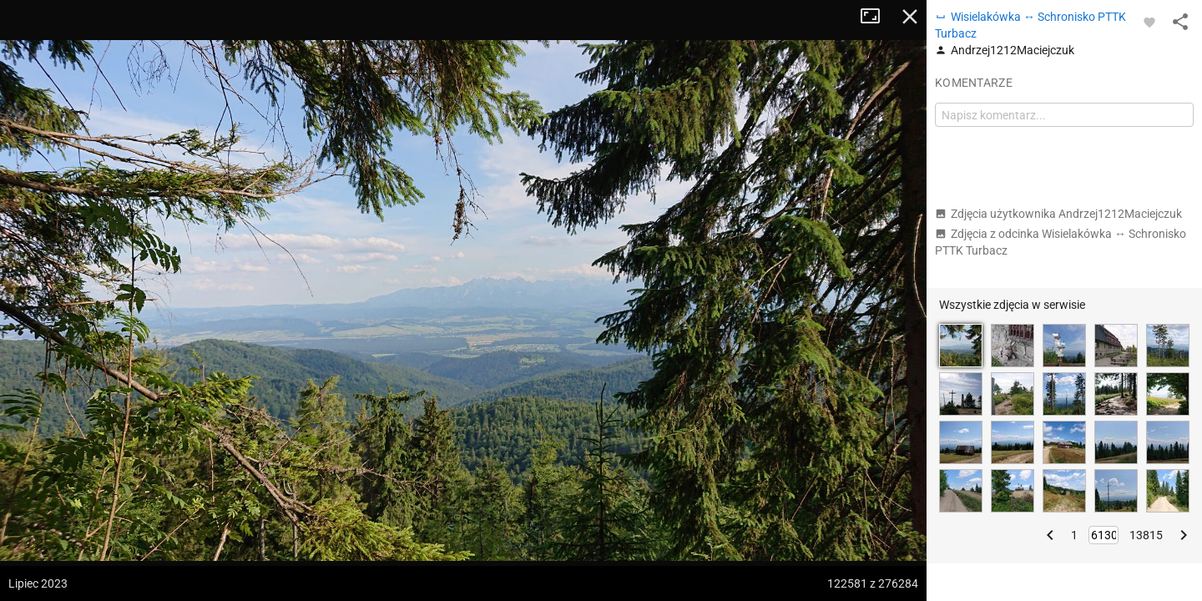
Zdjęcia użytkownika (1058, 213)
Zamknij (910, 16)
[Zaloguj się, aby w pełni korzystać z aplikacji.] (1149, 21)
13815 (1146, 535)
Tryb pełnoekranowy (876, 16)
